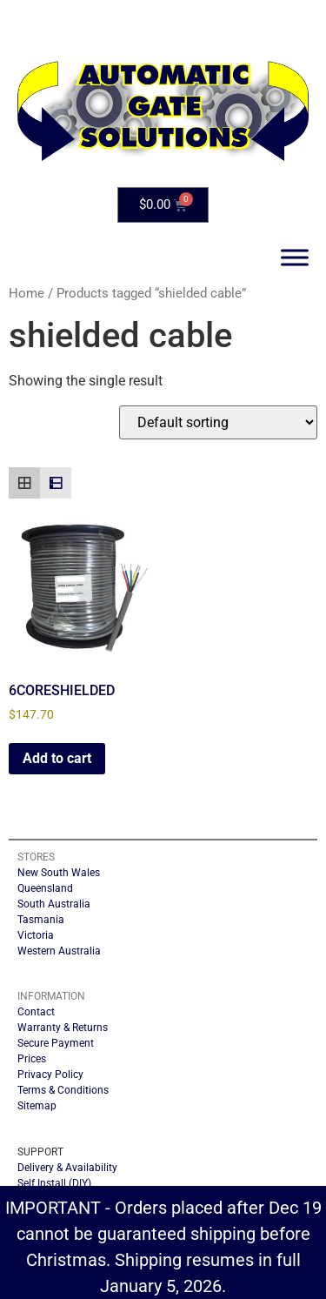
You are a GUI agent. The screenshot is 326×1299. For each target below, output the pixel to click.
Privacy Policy (50, 1074)
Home (26, 293)
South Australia (53, 904)
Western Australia (59, 951)
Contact (36, 1012)
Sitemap (37, 1106)
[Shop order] (218, 422)
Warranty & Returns (62, 1027)
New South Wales (58, 873)
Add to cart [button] (57, 758)
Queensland (45, 888)
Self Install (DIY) (54, 1183)
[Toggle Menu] (295, 257)
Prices (31, 1059)
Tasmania (40, 920)
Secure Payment (55, 1043)
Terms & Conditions (63, 1090)
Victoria (35, 935)
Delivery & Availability (67, 1168)
